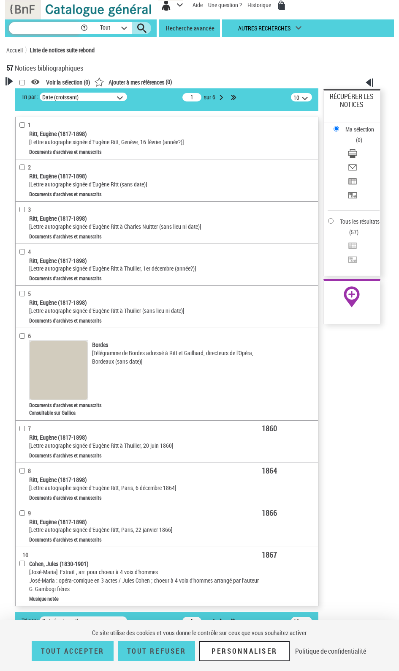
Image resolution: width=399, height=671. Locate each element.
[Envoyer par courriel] (352, 170)
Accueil (14, 50)
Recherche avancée (190, 28)
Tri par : (30, 97)
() (133, 82)
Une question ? (225, 5)
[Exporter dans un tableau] (352, 184)
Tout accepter (72, 651)
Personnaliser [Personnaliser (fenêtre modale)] (244, 651)
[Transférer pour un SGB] (352, 198)
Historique (259, 5)
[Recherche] (44, 28)
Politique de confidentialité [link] (330, 651)
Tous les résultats (360, 221)
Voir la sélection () (68, 82)
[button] (84, 28)
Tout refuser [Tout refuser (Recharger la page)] (156, 651)
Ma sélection (359, 129)
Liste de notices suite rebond (62, 50)
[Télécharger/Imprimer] (352, 156)
